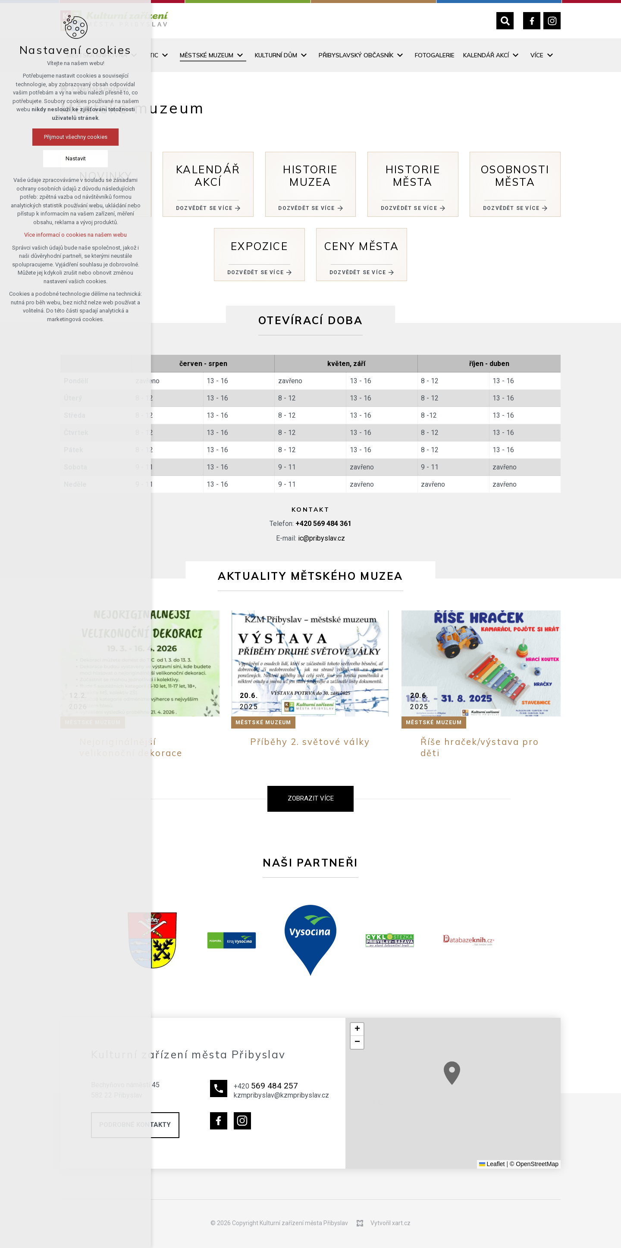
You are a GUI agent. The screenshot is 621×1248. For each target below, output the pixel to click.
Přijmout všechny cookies (75, 137)
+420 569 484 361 (323, 523)
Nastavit (76, 158)
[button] (357, 1029)
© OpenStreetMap (534, 1163)
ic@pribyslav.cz (321, 538)
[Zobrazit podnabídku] (164, 55)
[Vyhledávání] (505, 20)
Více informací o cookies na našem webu (75, 234)
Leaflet (492, 1163)
